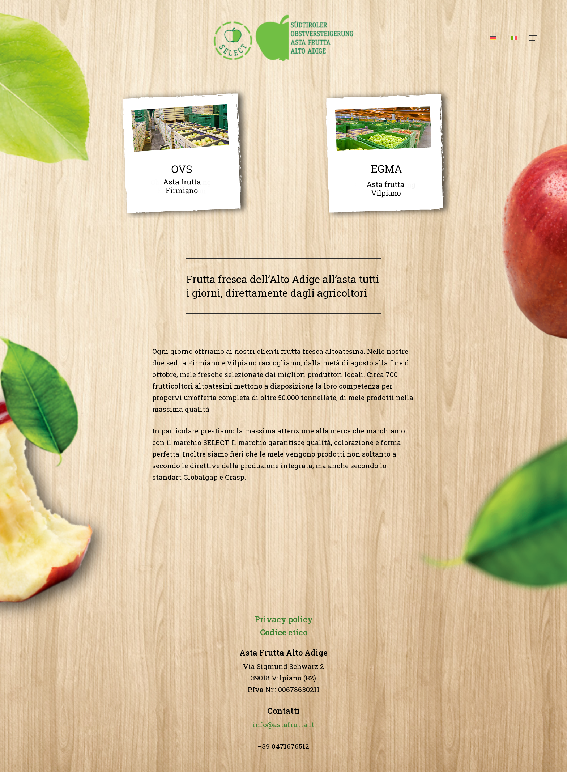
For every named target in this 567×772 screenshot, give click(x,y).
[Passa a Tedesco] (493, 38)
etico (283, 632)
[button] (533, 38)
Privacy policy (284, 619)
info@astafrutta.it (283, 724)
